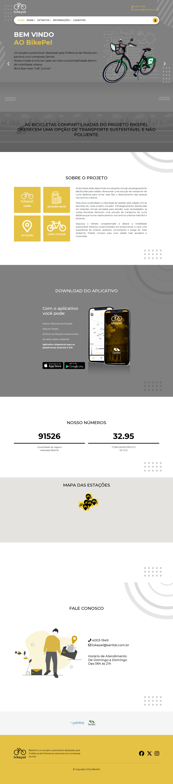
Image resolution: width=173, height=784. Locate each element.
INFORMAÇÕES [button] (61, 20)
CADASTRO (79, 20)
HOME (21, 20)
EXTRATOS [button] (43, 20)
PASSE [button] (30, 20)
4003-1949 (138, 6)
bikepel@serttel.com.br (145, 9)
